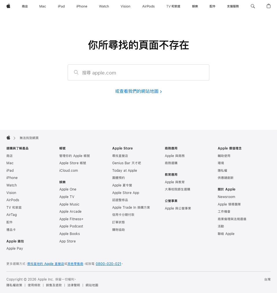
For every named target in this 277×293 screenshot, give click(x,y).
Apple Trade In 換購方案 (131, 207)
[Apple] (8, 6)
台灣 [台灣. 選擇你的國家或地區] (267, 279)
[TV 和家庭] (173, 6)
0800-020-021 (108, 264)
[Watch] (104, 6)
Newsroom (226, 197)
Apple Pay (14, 248)
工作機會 (224, 211)
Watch (11, 185)
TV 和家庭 (14, 207)
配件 (9, 222)
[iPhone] (82, 6)
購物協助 (118, 230)
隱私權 (222, 170)
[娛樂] (195, 6)
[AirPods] (148, 6)
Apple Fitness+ (71, 219)
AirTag (11, 215)
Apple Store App (125, 193)
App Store (67, 241)
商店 (9, 156)
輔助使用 (224, 156)
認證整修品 (120, 200)
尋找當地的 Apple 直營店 (45, 264)
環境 (221, 163)
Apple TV (66, 197)
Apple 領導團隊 (229, 204)
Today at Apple (124, 170)
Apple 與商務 (175, 156)
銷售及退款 (54, 285)
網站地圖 (92, 285)
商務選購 (171, 163)
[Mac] (42, 6)
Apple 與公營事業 (178, 208)
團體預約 (118, 178)
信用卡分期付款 (123, 215)
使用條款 (34, 285)
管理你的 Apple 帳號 (74, 156)
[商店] (25, 6)
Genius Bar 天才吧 (126, 163)
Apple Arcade (70, 211)
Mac (10, 163)
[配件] (212, 6)
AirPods (12, 200)
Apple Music (69, 204)
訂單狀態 (118, 222)
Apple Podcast (71, 226)
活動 (221, 226)
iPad (10, 170)
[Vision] (125, 6)
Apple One (67, 189)
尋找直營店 (120, 156)
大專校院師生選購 (177, 189)
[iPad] (61, 6)
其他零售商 (75, 264)
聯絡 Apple (226, 234)
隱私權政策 (14, 285)
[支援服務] (233, 6)
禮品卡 (11, 230)
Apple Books (69, 234)
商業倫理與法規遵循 (232, 219)
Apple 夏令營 (122, 185)
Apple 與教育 (175, 182)
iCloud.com (68, 170)
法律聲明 (73, 285)
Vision (11, 193)
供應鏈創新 (226, 178)
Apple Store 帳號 (72, 163)
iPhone (12, 178)
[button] (252, 6)
